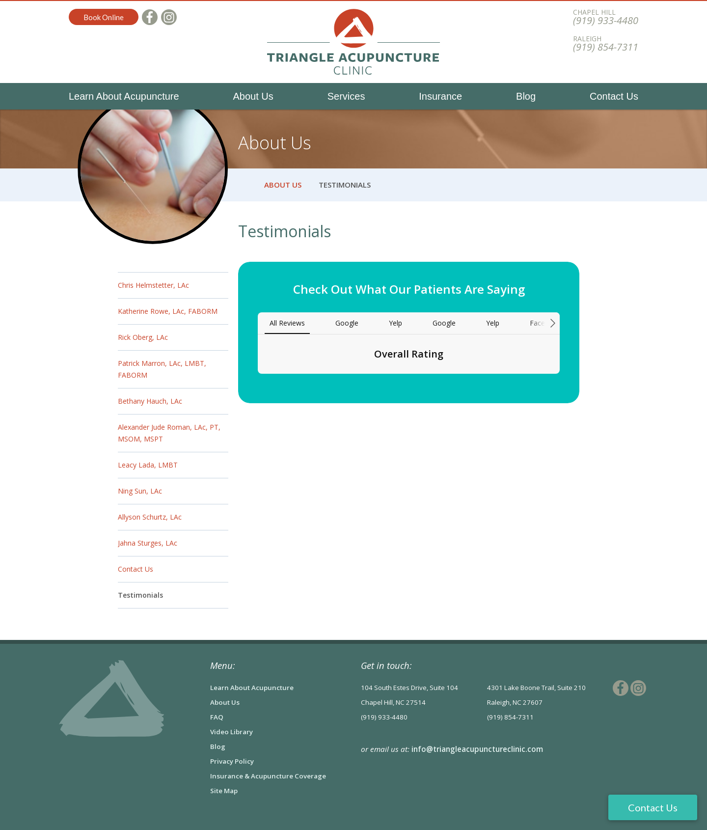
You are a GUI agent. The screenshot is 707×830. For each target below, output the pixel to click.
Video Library (231, 731)
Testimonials (140, 595)
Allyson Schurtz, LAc (150, 517)
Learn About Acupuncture (124, 96)
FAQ (216, 717)
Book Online (103, 17)
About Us (253, 96)
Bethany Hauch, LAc (150, 401)
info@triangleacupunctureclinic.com (477, 749)
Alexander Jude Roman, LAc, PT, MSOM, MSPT (169, 432)
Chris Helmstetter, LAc (153, 285)
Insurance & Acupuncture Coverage (268, 776)
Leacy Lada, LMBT (148, 465)
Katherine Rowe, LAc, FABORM (168, 311)
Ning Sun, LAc (140, 491)
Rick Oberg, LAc (143, 337)
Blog (526, 96)
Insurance (440, 96)
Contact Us (614, 96)
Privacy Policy (232, 761)
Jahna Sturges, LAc (147, 543)
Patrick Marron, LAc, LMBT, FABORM (162, 369)
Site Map (224, 790)
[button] (258, 383)
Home (244, 185)
